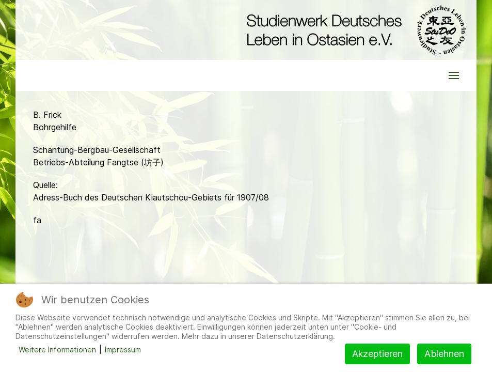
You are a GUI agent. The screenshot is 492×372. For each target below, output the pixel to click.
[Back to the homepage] (354, 30)
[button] (454, 75)
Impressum (123, 349)
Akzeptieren (377, 353)
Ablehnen (444, 353)
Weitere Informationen (57, 349)
